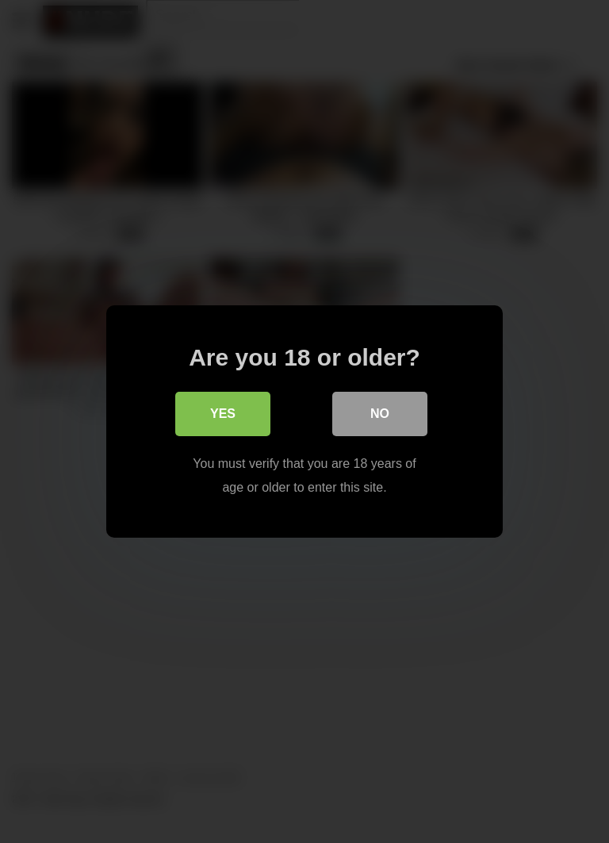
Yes (223, 413)
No (379, 413)
